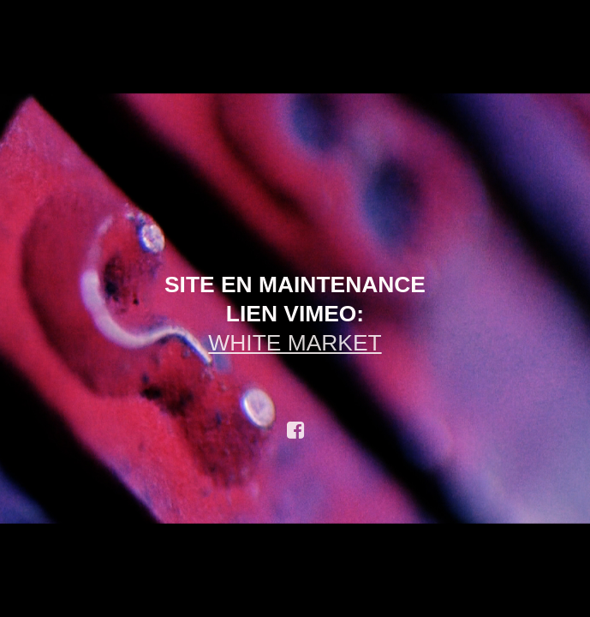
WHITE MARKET (294, 343)
